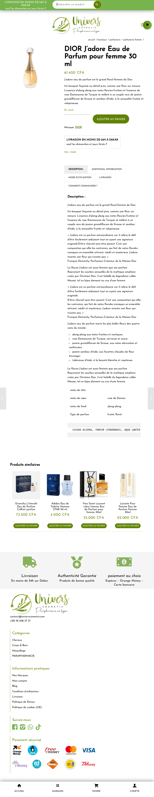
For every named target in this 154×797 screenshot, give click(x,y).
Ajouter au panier (111, 119)
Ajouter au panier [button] (26, 526)
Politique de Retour (23, 702)
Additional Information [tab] (107, 169)
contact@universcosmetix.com (27, 616)
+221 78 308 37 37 (20, 621)
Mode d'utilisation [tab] (79, 177)
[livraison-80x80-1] (30, 563)
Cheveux (17, 640)
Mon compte (19, 681)
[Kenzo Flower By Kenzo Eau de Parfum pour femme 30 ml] (151, 398)
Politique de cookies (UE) (27, 707)
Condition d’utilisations (25, 691)
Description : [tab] (76, 169)
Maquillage (19, 650)
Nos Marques (20, 675)
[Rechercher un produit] (92, 5)
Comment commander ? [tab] (82, 186)
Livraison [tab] (105, 177)
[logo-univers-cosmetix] (77, 25)
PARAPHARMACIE (23, 656)
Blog (14, 686)
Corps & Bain (20, 645)
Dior (78, 127)
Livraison (29, 576)
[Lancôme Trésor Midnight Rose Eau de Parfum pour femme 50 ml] (3, 398)
